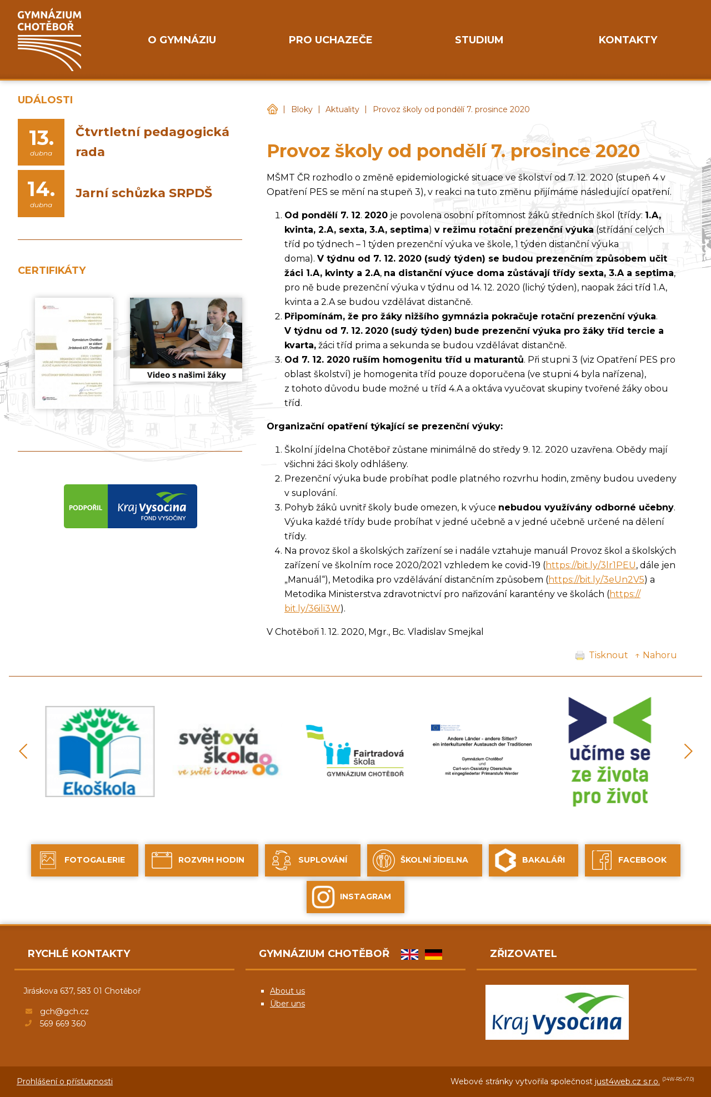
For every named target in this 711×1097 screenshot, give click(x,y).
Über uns (287, 1004)
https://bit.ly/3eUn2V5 (596, 579)
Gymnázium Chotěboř (272, 109)
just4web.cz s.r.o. (627, 1081)
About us (287, 991)
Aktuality (342, 109)
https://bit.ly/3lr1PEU (590, 565)
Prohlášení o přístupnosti (65, 1081)
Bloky (302, 109)
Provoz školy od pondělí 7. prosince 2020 (451, 109)
